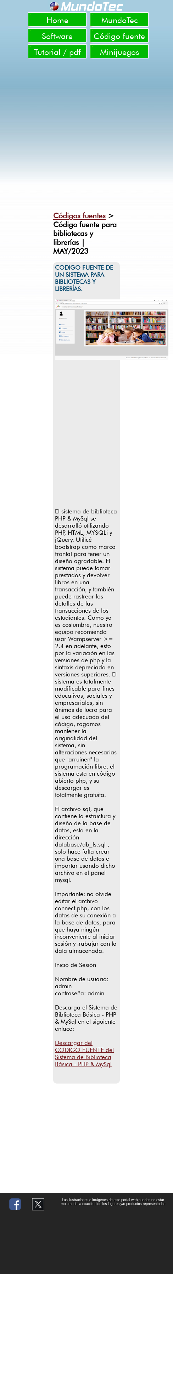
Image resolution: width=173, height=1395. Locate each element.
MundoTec (119, 20)
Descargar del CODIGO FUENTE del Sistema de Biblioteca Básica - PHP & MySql (84, 1053)
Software (57, 36)
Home (57, 20)
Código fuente (119, 36)
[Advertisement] (70, 437)
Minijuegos (119, 52)
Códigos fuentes (79, 215)
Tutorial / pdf (57, 52)
